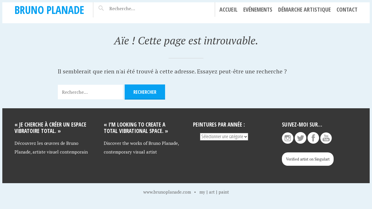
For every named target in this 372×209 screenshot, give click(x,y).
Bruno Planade (49, 9)
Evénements (257, 9)
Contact (347, 9)
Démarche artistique (304, 9)
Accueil (228, 9)
